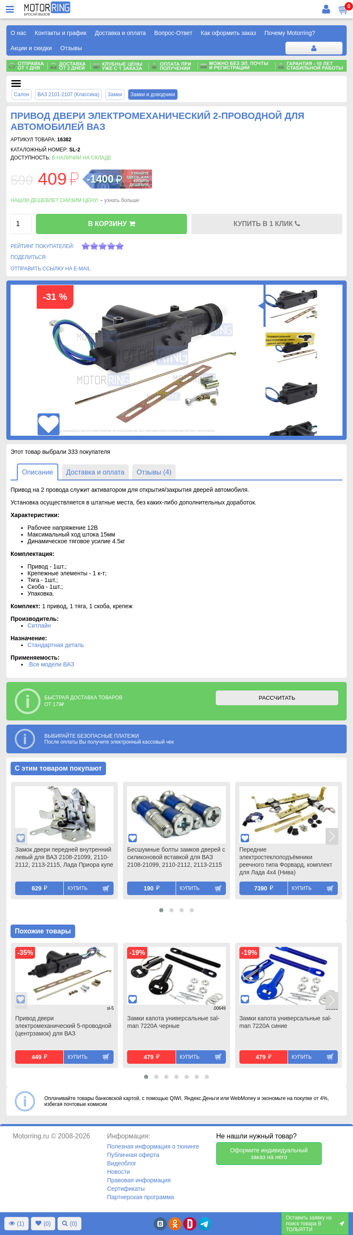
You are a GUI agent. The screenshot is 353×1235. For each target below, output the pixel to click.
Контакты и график (60, 33)
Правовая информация (139, 1180)
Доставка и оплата (120, 33)
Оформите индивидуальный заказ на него (269, 1153)
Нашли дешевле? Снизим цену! (54, 200)
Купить (77, 888)
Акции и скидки (31, 48)
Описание (37, 472)
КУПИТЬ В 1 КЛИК (267, 223)
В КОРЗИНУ (111, 223)
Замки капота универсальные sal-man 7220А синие (285, 1022)
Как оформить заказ (228, 33)
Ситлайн (39, 625)
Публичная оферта (133, 1154)
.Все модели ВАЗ (50, 664)
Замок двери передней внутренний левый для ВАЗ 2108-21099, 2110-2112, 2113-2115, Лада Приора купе (64, 857)
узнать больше (121, 200)
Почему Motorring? (289, 33)
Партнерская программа (140, 1197)
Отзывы (71, 48)
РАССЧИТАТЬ (277, 698)
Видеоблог (121, 1163)
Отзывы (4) (153, 472)
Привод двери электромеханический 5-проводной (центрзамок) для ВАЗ (63, 1026)
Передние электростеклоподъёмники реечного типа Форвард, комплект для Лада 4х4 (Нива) (285, 861)
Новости (118, 1171)
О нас (18, 33)
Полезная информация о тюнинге (153, 1146)
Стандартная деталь (55, 645)
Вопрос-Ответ (173, 33)
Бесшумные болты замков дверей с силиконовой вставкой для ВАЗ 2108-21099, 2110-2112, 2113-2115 (176, 857)
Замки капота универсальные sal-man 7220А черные (173, 1022)
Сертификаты (125, 1188)
